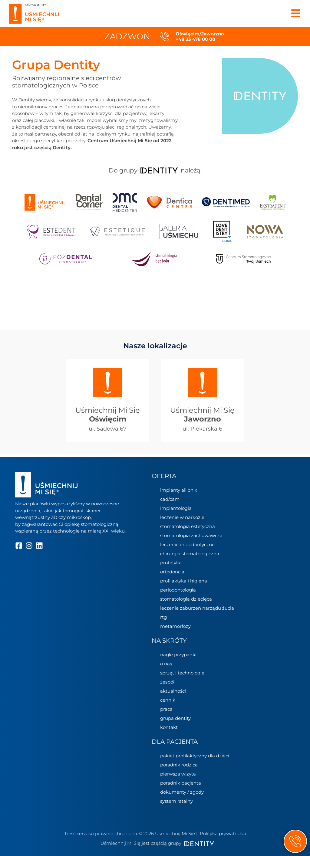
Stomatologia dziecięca (186, 599)
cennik (167, 700)
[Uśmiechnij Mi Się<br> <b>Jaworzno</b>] (202, 383)
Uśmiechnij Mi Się (107, 415)
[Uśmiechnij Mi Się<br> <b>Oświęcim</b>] (107, 383)
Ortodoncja (172, 572)
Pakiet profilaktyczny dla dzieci (194, 756)
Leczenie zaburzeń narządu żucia (197, 608)
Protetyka (171, 563)
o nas (166, 664)
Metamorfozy (175, 626)
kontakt (169, 727)
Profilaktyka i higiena (183, 581)
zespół (167, 682)
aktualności (173, 691)
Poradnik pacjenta (180, 783)
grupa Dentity (175, 718)
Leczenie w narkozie (182, 517)
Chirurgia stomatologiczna (189, 553)
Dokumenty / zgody (182, 792)
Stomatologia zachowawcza (191, 535)
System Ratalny (176, 801)
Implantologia (176, 508)
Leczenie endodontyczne (187, 544)
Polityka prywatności (223, 833)
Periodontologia (178, 590)
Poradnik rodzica (179, 765)
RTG (163, 617)
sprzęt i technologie (182, 673)
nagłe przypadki (178, 655)
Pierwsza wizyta (178, 774)
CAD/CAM (170, 499)
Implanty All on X (178, 490)
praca (166, 709)
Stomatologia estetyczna (187, 526)
